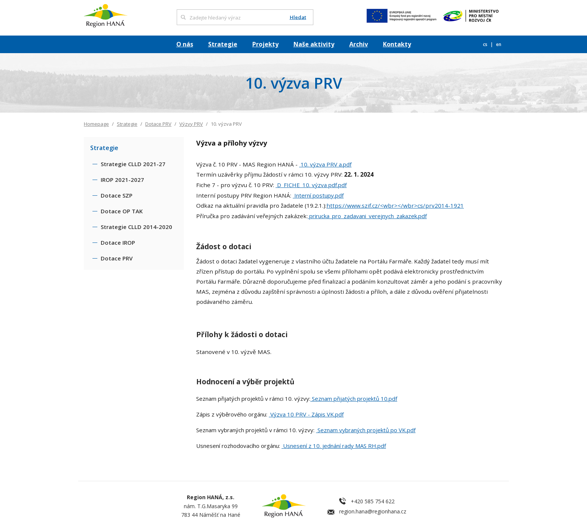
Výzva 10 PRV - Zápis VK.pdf (306, 414)
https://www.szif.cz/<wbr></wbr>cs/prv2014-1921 (395, 205)
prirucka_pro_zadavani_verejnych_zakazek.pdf (367, 216)
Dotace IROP (118, 242)
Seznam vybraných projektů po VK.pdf (366, 430)
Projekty (265, 44)
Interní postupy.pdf (318, 195)
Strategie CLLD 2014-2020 (136, 227)
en (498, 44)
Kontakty (397, 44)
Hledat (298, 17)
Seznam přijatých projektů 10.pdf (353, 398)
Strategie (222, 44)
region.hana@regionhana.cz (372, 511)
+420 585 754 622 (373, 501)
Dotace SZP (117, 195)
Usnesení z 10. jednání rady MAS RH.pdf (334, 445)
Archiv (358, 44)
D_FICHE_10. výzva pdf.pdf (311, 185)
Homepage (96, 123)
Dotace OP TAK (122, 211)
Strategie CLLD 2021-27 (133, 164)
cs (486, 44)
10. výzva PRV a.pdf (325, 164)
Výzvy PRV (191, 123)
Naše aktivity (314, 44)
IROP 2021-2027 (122, 179)
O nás (184, 44)
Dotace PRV (158, 123)
